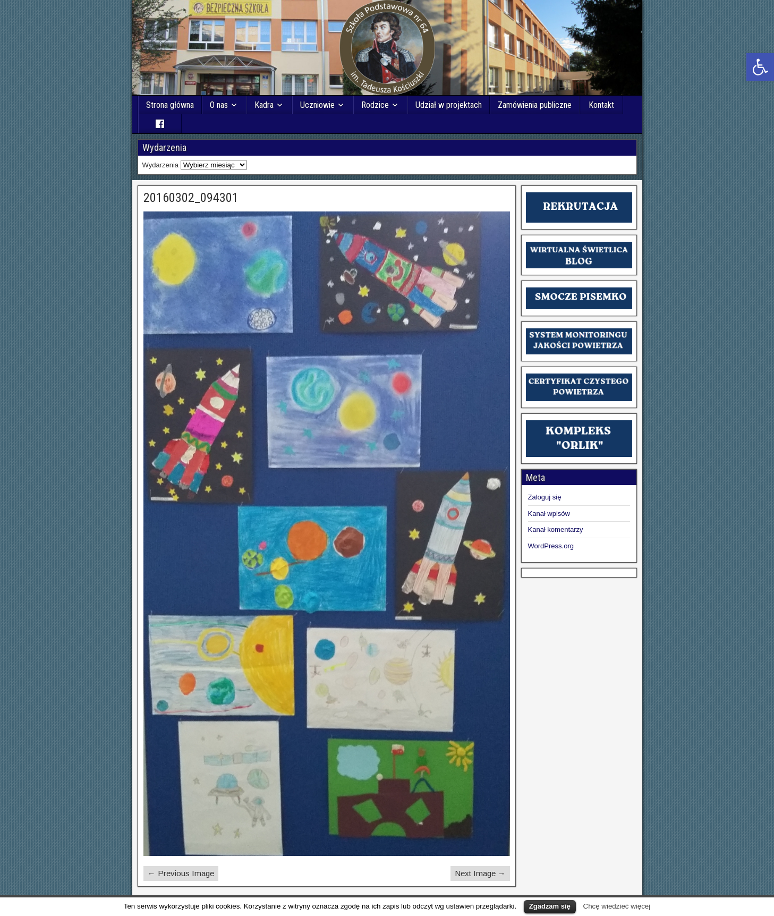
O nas (219, 105)
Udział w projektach (448, 105)
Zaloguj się (545, 497)
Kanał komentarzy (555, 529)
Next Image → (480, 873)
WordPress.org (551, 546)
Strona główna (170, 105)
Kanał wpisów (549, 514)
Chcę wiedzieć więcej (617, 906)
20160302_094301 (191, 197)
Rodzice (375, 105)
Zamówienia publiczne (535, 105)
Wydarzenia (160, 165)
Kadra (264, 105)
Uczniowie (317, 105)
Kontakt (601, 105)
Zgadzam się (550, 906)
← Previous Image (181, 873)
